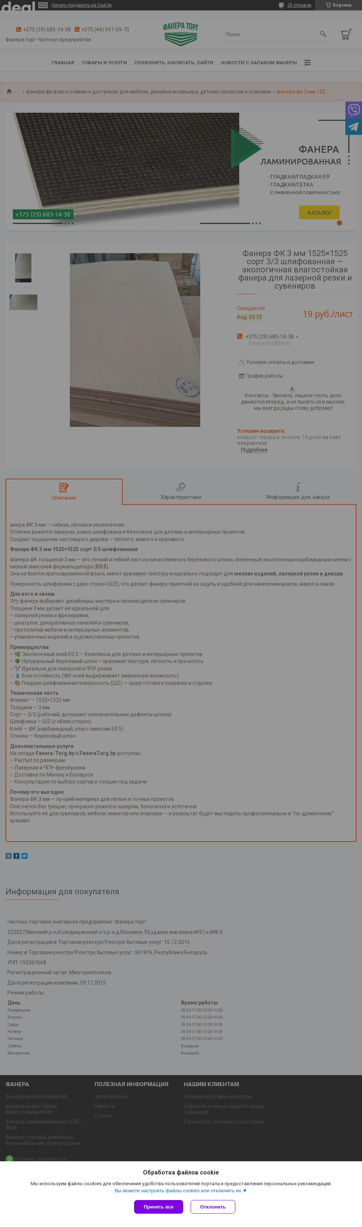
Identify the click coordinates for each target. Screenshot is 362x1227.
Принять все (159, 1207)
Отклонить (213, 1207)
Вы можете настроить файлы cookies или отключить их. (178, 1190)
